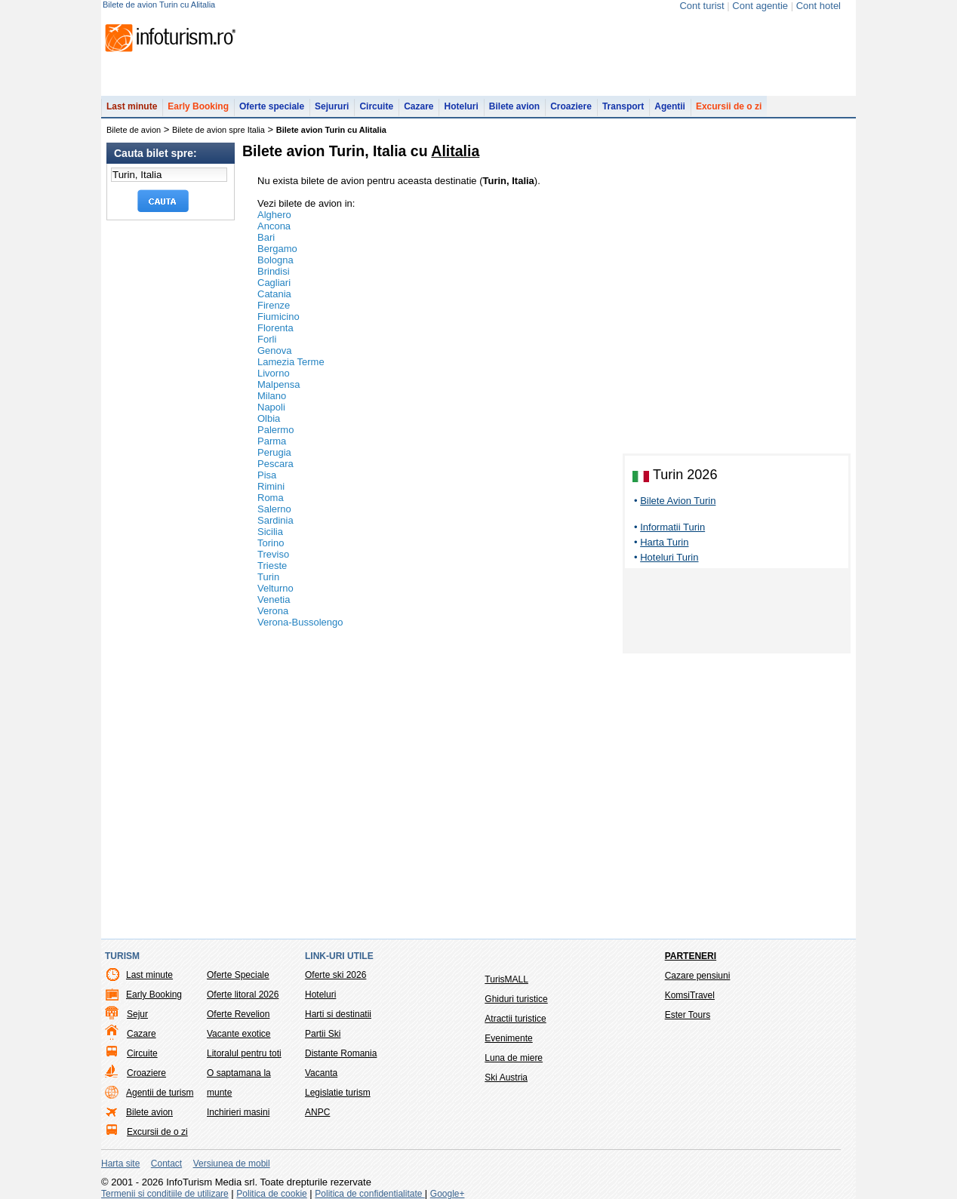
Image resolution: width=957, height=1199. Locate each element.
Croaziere (571, 106)
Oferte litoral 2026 (242, 994)
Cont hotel (818, 5)
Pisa (266, 475)
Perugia (274, 452)
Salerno (274, 509)
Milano (271, 395)
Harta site (120, 1163)
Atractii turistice (515, 1018)
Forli (266, 339)
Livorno (273, 373)
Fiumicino (278, 316)
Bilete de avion (133, 129)
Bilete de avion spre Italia (218, 129)
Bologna (275, 260)
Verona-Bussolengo (300, 622)
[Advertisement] (736, 613)
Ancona (274, 226)
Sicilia (270, 531)
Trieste (272, 565)
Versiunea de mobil (231, 1163)
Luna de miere (514, 1058)
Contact (166, 1163)
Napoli (271, 407)
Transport (623, 106)
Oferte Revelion (238, 1014)
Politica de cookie (271, 1193)
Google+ (447, 1193)
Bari (266, 237)
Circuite (376, 106)
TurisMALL (506, 979)
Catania (274, 294)
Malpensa (278, 384)
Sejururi (332, 106)
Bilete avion (514, 106)
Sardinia (275, 520)
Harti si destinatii (338, 1014)
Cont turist (701, 5)
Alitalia (455, 151)
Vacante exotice (239, 1033)
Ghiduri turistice (516, 999)
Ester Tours (687, 1015)
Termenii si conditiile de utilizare (165, 1193)
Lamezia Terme (291, 361)
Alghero (274, 214)
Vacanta (321, 1073)
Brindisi (273, 271)
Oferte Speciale (238, 975)
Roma (270, 497)
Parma (271, 441)
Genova (274, 350)
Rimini (271, 486)
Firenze (273, 305)
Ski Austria (506, 1077)
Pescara (275, 463)
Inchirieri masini (238, 1112)
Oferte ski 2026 (335, 975)
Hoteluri (461, 106)
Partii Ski (322, 1033)
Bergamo (277, 248)
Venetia (273, 599)
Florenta (275, 328)
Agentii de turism (159, 1092)
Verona (272, 610)
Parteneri (690, 956)
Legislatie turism (338, 1092)
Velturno (275, 588)
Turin (268, 577)
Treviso (273, 554)
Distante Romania (341, 1053)
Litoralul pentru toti (244, 1053)
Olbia (268, 418)
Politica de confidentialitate (369, 1193)
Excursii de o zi (729, 106)
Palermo (275, 429)
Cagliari (274, 282)
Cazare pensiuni (698, 975)
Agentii (669, 106)
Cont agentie (760, 5)
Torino (270, 543)
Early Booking (198, 106)
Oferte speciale (271, 106)
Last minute (131, 106)
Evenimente (508, 1038)
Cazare (418, 106)
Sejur (137, 1014)
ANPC (317, 1112)
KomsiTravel (690, 995)
